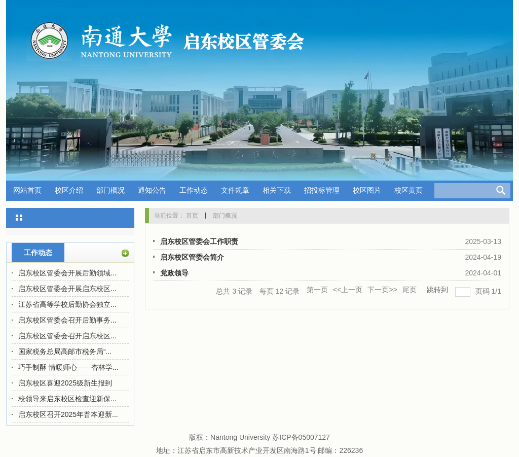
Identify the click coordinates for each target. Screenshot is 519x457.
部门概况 (225, 215)
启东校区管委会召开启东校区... (67, 336)
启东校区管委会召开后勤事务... (67, 320)
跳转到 (438, 290)
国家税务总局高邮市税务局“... (65, 351)
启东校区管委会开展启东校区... (67, 289)
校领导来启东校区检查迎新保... (67, 399)
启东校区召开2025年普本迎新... (68, 414)
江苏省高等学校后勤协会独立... (67, 304)
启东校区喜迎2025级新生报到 (65, 383)
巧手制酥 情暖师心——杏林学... (68, 367)
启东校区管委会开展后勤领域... (67, 273)
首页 (192, 215)
